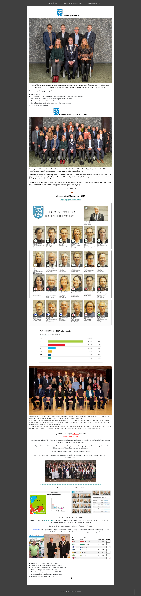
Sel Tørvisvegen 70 (94, 3)
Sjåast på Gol (52, 3)
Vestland (75, 433)
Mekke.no (79, 591)
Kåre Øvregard (42, 574)
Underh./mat (86, 451)
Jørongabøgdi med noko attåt (72, 3)
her (72, 192)
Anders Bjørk (39, 576)
